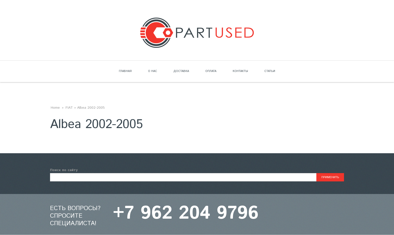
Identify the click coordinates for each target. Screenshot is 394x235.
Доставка (181, 71)
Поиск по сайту (64, 170)
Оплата (210, 71)
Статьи (269, 71)
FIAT (69, 107)
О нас (152, 71)
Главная (125, 71)
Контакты (240, 71)
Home (55, 107)
